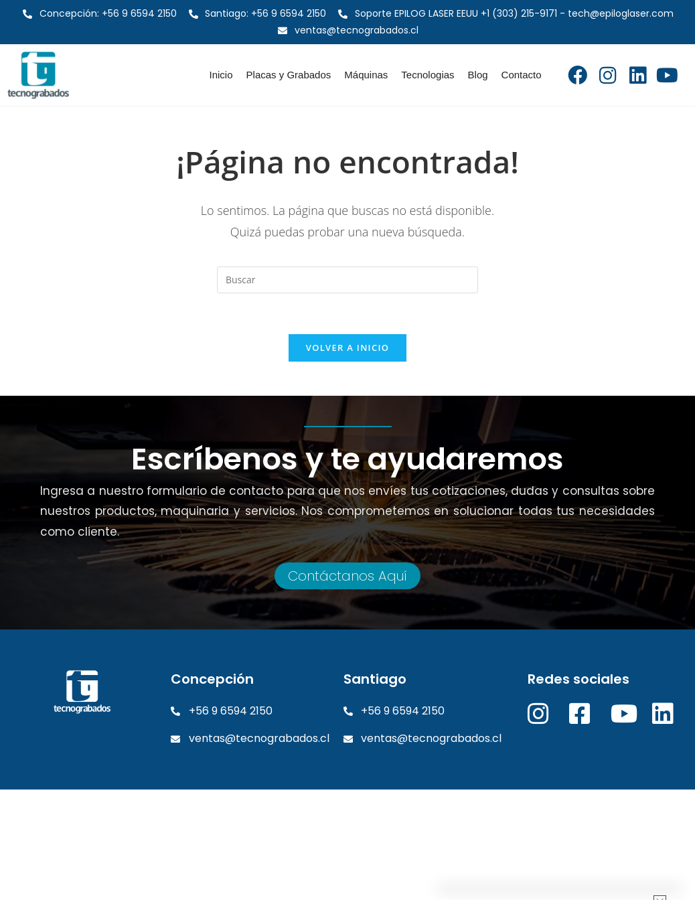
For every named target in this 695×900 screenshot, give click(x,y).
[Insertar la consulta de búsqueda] (347, 280)
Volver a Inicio (347, 348)
